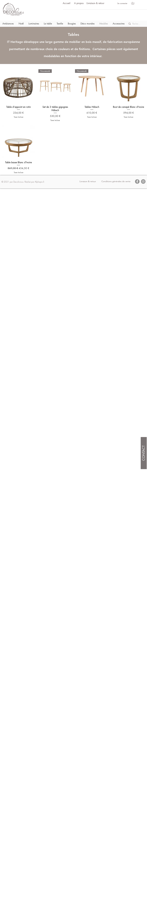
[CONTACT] (143, 453)
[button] (134, 3)
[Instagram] (143, 181)
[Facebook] (137, 181)
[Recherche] (136, 24)
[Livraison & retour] (95, 3)
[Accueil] (66, 3)
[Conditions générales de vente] (116, 181)
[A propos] (79, 3)
